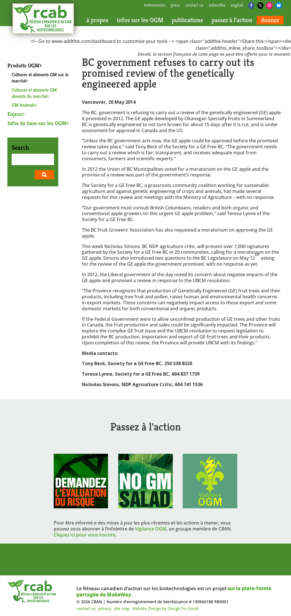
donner (270, 20)
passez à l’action (231, 20)
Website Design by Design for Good (165, 608)
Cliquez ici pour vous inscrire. (85, 535)
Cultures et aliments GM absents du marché (34, 93)
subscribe (217, 5)
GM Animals (23, 105)
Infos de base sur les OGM (36, 123)
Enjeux (14, 114)
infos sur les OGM (140, 20)
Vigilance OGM (151, 529)
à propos (97, 20)
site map (122, 608)
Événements (154, 5)
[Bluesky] (278, 5)
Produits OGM (23, 65)
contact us (194, 5)
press (175, 5)
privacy (104, 608)
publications (187, 20)
